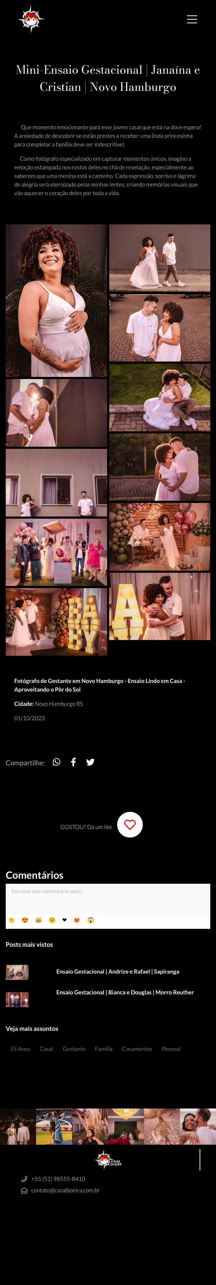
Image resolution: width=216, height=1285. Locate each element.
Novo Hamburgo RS (59, 703)
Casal (46, 1049)
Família (103, 1049)
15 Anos (20, 1049)
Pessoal (171, 1049)
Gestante (74, 1049)
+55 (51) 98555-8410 (58, 1178)
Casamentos (137, 1049)
